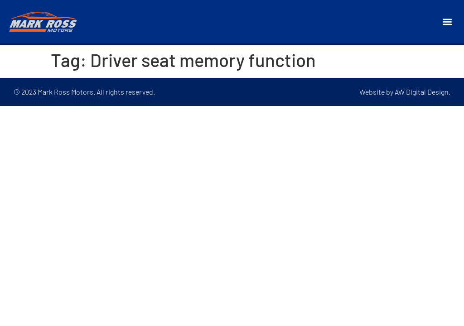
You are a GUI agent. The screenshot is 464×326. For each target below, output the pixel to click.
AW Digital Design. (422, 91)
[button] (447, 21)
